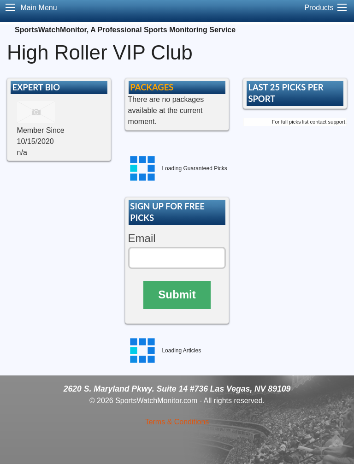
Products (318, 8)
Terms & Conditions (177, 422)
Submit (176, 294)
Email (142, 238)
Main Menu (38, 8)
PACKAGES (151, 87)
